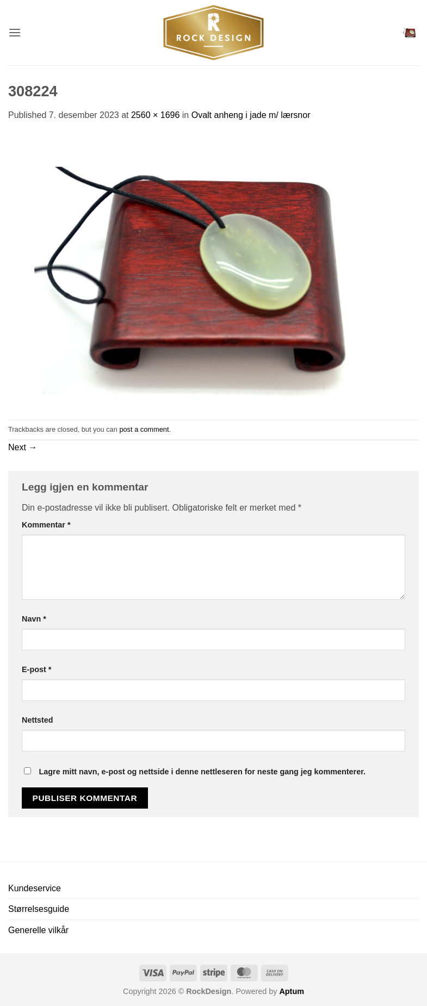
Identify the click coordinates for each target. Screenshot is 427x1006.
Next (22, 447)
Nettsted (37, 720)
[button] (14, 32)
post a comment (144, 429)
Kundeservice (34, 888)
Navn (34, 618)
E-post (36, 669)
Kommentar (46, 524)
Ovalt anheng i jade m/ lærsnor (251, 115)
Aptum (291, 991)
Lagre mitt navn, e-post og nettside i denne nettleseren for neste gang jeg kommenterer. (202, 771)
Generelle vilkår (38, 930)
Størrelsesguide (38, 909)
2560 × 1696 (155, 115)
